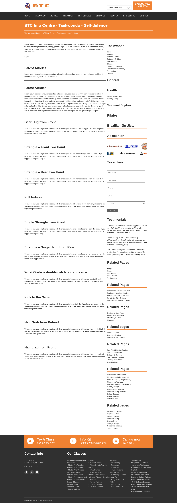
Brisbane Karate (73, 487)
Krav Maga (68, 16)
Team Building (112, 428)
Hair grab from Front (40, 347)
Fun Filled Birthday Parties (117, 350)
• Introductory (115, 463)
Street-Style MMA (114, 318)
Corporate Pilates (114, 335)
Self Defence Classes (115, 357)
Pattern (110, 54)
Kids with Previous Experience (119, 384)
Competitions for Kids (115, 389)
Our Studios (111, 273)
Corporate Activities (114, 353)
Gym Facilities (112, 362)
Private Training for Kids (116, 392)
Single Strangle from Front (44, 222)
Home (27, 16)
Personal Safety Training (141, 477)
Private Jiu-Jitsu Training (116, 298)
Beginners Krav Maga (115, 313)
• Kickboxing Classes (118, 475)
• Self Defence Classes (140, 480)
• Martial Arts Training (75, 465)
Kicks (109, 52)
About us (114, 16)
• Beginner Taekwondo (139, 463)
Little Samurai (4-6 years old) (118, 377)
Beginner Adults (113, 414)
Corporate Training (114, 426)
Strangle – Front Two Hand (44, 147)
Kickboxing (114, 472)
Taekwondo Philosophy (116, 69)
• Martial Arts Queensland (77, 477)
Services (100, 16)
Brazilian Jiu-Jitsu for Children (118, 300)
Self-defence (112, 61)
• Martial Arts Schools (75, 467)
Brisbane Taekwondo (139, 472)
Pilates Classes (113, 333)
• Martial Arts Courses (75, 470)
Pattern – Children (114, 59)
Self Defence (84, 16)
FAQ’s (109, 268)
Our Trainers (112, 276)
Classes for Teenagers (115, 382)
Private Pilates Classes (116, 338)
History (110, 271)
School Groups (113, 394)
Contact (144, 16)
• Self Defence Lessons (140, 482)
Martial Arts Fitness (96, 475)
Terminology (112, 71)
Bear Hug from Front (40, 122)
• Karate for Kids (73, 489)
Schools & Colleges (114, 355)
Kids (112, 482)
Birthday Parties (113, 399)
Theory (110, 74)
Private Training (113, 419)
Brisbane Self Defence (140, 492)
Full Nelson (33, 197)
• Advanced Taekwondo (140, 465)
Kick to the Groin (37, 297)
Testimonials (112, 278)
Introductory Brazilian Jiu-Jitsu (118, 291)
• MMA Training (94, 470)
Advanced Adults (113, 416)
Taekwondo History (114, 66)
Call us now (131, 439)
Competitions (112, 421)
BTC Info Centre (48, 33)
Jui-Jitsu (113, 460)
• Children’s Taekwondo (140, 475)
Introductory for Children (116, 375)
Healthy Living (112, 99)
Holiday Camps (113, 387)
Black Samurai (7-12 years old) (119, 380)
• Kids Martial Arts (116, 487)
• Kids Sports (115, 484)
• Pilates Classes (94, 463)
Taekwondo (40, 16)
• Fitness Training (95, 482)
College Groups (113, 423)
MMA (90, 467)
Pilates (91, 460)
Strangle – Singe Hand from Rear (49, 247)
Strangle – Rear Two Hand (44, 172)
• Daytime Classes (74, 472)
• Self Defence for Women (141, 484)
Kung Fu (113, 477)
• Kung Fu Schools (117, 480)
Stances (110, 64)
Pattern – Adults (113, 57)
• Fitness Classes (95, 484)
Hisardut (110, 320)
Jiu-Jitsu (54, 16)
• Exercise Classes (95, 487)
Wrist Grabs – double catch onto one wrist (56, 272)
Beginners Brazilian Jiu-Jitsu (118, 293)
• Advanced (114, 467)
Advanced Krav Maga (115, 315)
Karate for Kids (113, 396)
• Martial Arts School (75, 475)
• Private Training (116, 470)
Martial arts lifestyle (114, 96)
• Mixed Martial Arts (95, 472)
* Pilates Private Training (97, 465)
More (101, 138)
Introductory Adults (114, 411)
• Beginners (114, 465)
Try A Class (45, 439)
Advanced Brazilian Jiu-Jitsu (118, 296)
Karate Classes (73, 482)
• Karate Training (73, 484)
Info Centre (129, 16)
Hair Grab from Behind (41, 322)
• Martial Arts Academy (75, 480)
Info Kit (85, 439)
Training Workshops (115, 360)
